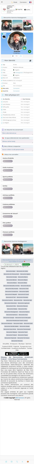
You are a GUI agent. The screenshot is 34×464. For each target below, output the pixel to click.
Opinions (28, 403)
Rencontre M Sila (11, 365)
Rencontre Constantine (11, 351)
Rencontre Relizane (7, 382)
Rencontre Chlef (23, 348)
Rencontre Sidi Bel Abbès (11, 385)
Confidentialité (6, 408)
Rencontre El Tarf (11, 356)
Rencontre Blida (22, 342)
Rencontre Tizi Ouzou (23, 397)
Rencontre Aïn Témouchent (11, 333)
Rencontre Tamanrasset (23, 388)
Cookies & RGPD (7, 406)
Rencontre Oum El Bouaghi (22, 377)
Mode (14, 2)
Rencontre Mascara (22, 365)
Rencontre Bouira (25, 345)
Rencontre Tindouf (11, 394)
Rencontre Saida (18, 382)
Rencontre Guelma (7, 359)
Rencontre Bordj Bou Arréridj (11, 345)
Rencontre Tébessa (12, 391)
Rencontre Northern (11, 374)
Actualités (6, 403)
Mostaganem (19, 72)
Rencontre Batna (22, 336)
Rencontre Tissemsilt (10, 397)
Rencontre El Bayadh (11, 353)
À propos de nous (25, 406)
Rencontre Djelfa (24, 351)
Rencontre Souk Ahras (10, 388)
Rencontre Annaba (12, 336)
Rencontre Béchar (12, 339)
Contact (29, 408)
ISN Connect (20, 457)
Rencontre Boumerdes (12, 348)
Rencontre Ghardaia (22, 356)
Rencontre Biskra (12, 342)
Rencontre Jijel (28, 359)
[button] (2, 2)
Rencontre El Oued (23, 353)
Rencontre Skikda (24, 385)
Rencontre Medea (12, 368)
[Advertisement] (17, 299)
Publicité (16, 406)
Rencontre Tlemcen (17, 400)
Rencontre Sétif (28, 382)
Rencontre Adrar (10, 330)
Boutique (22, 403)
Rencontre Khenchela (11, 362)
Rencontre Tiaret (22, 391)
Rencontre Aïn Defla (22, 330)
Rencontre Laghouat (23, 362)
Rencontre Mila (22, 368)
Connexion (23, 2)
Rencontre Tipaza (23, 394)
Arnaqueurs (13, 403)
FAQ (17, 409)
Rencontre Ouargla (9, 377)
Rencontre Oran (23, 374)
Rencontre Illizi (18, 359)
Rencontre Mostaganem (11, 371)
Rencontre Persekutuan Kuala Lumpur (17, 380)
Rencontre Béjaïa (22, 339)
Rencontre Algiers (25, 333)
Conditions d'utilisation (19, 408)
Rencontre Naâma (24, 371)
